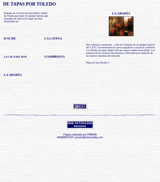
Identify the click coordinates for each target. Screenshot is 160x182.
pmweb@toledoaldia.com (89, 137)
